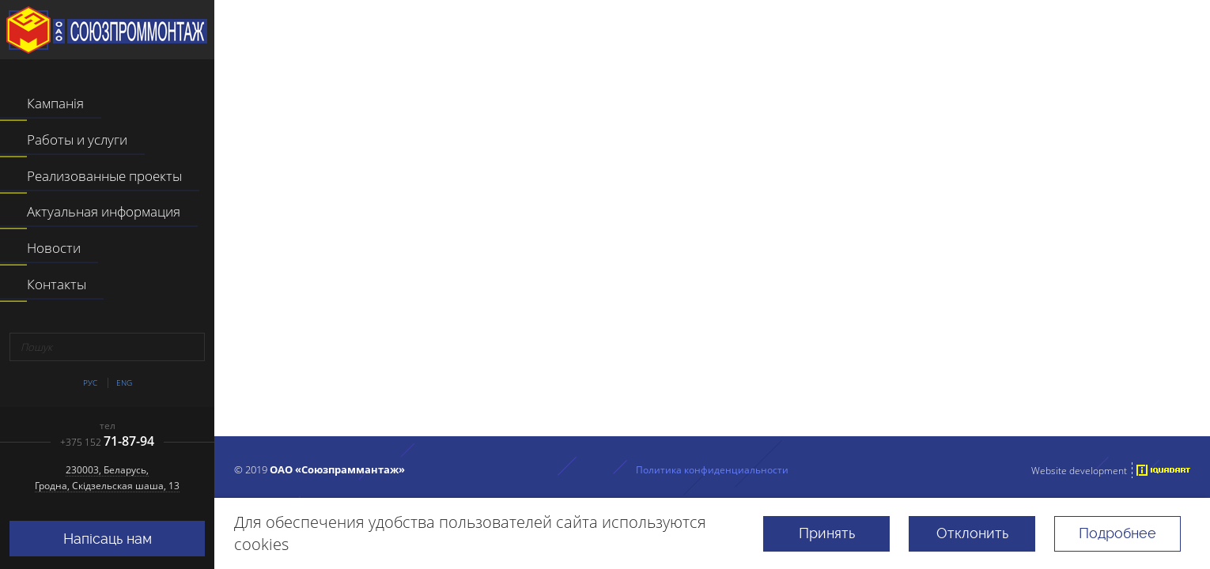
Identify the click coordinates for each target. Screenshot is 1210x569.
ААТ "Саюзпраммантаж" (106, 30)
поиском (915, 360)
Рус (90, 383)
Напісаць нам (107, 538)
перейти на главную (645, 360)
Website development (1079, 470)
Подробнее (1117, 533)
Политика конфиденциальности (712, 469)
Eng (124, 383)
